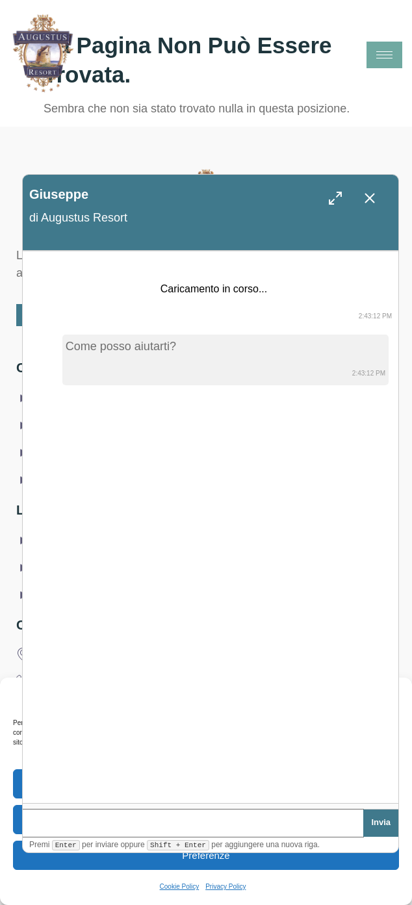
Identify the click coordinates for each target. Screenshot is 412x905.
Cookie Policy (180, 886)
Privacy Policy (225, 886)
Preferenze (205, 855)
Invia (381, 821)
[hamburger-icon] (384, 55)
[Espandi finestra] (335, 198)
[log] (210, 534)
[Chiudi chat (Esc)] (369, 198)
